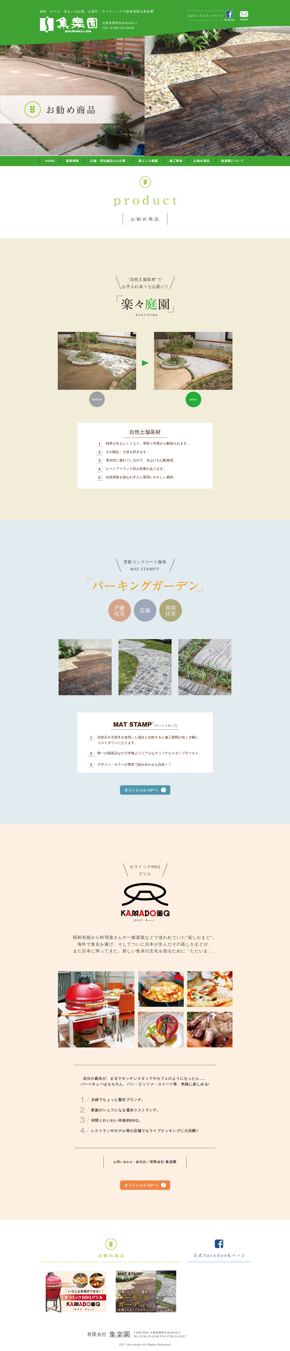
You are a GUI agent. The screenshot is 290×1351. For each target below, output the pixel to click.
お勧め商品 (201, 161)
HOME (50, 161)
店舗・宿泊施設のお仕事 (108, 161)
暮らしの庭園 (148, 161)
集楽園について (232, 161)
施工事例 (176, 161)
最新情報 (72, 161)
